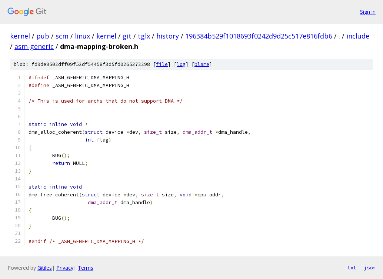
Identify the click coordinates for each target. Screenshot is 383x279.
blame (201, 64)
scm (62, 35)
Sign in (368, 11)
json (370, 267)
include (357, 35)
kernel (20, 35)
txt (351, 267)
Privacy (64, 267)
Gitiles (44, 267)
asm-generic (34, 46)
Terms (85, 267)
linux (82, 35)
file (162, 64)
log (181, 64)
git (127, 35)
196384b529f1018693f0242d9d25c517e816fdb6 (258, 35)
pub (42, 35)
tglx (144, 35)
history (167, 35)
